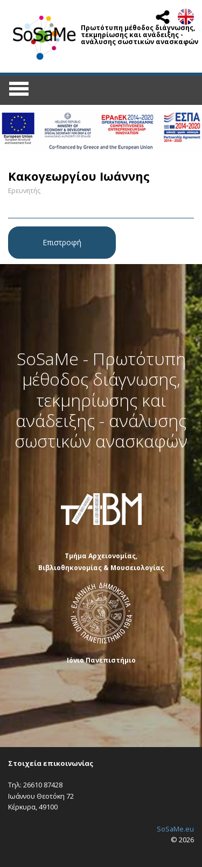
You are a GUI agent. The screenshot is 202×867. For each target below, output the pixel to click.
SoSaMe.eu (175, 829)
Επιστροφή (62, 242)
